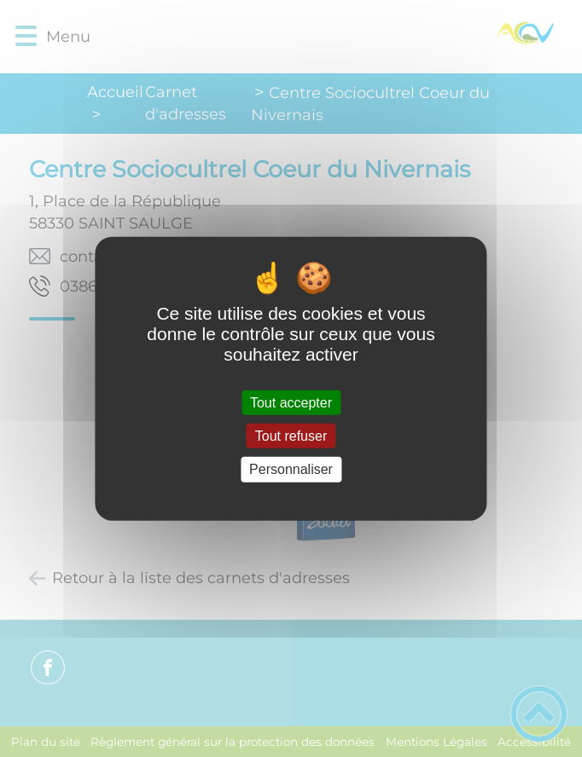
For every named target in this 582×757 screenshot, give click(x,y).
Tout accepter (291, 403)
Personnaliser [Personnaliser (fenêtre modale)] (291, 469)
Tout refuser (291, 436)
